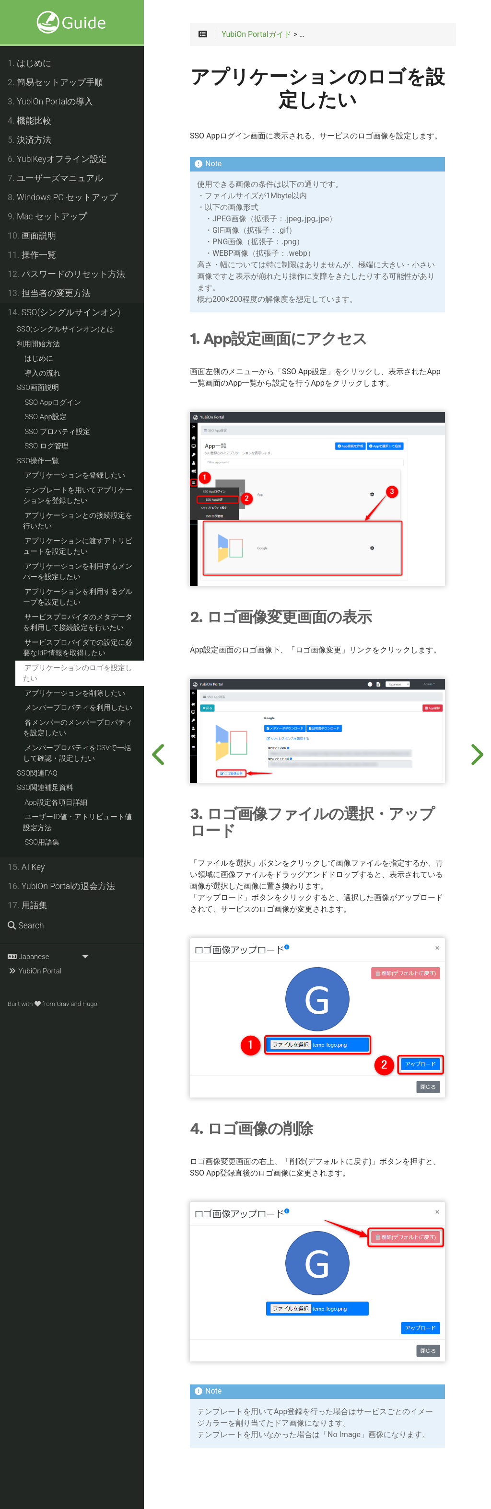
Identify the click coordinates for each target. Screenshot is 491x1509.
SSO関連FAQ (37, 773)
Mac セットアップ (47, 216)
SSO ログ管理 (46, 446)
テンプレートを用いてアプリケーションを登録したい (77, 495)
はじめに (29, 63)
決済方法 (29, 140)
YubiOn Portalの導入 (50, 101)
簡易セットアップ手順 (55, 82)
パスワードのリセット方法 (66, 274)
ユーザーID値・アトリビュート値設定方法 (77, 822)
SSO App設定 (45, 416)
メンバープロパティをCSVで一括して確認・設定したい (77, 753)
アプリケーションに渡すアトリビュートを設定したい (77, 546)
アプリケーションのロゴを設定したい (77, 673)
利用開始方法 (38, 344)
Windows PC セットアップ (62, 197)
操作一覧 (32, 255)
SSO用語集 (41, 842)
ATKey (26, 867)
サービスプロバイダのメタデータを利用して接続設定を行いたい (77, 622)
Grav (63, 1003)
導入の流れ (42, 373)
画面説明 (32, 235)
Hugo (89, 1003)
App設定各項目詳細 (55, 802)
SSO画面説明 (38, 387)
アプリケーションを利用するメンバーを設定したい (77, 572)
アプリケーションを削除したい (74, 693)
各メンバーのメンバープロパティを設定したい (77, 728)
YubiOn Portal (34, 971)
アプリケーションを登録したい (74, 475)
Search (26, 925)
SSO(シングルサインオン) (64, 312)
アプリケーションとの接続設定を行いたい (77, 521)
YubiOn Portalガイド (257, 34)
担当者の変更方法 (49, 293)
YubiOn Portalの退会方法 (61, 886)
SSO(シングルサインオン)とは (65, 329)
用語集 (27, 905)
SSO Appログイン (52, 402)
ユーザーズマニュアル (55, 178)
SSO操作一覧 (38, 461)
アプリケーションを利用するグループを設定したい (77, 597)
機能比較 (29, 121)
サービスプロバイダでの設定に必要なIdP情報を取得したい (77, 648)
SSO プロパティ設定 (57, 431)
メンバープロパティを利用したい (78, 707)
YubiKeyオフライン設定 (57, 159)
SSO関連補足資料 (45, 787)
